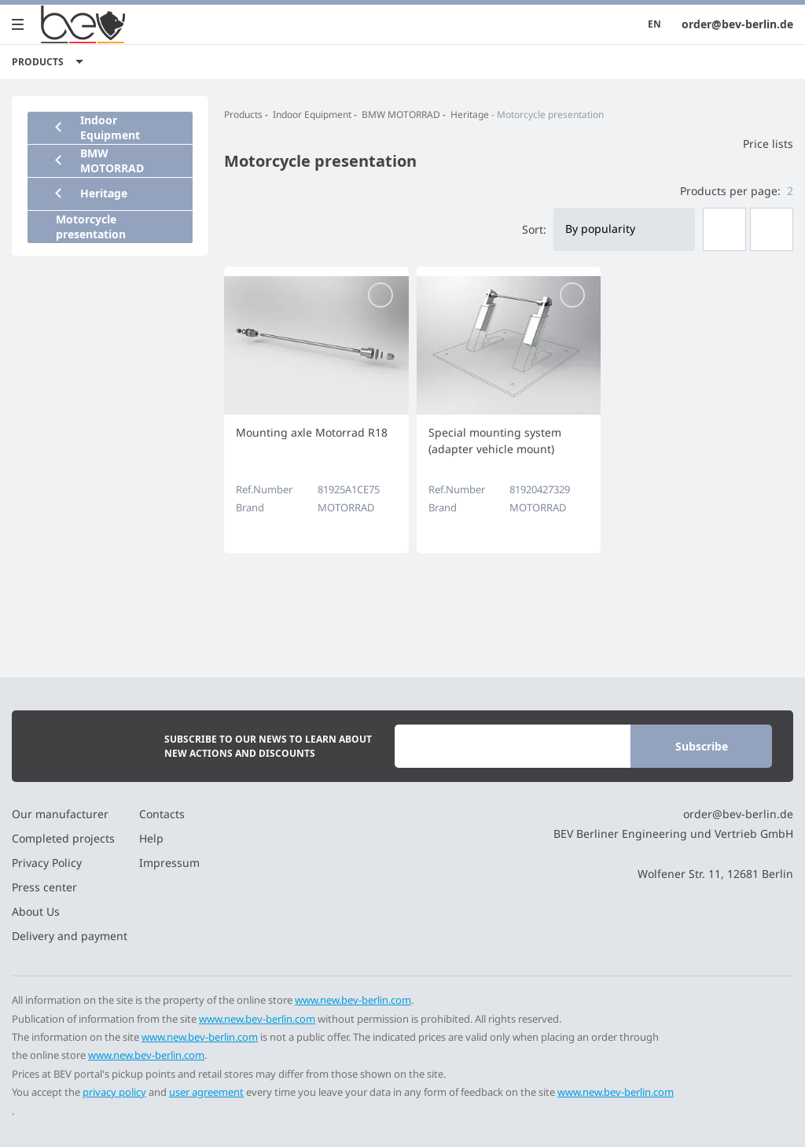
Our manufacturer (60, 813)
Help (151, 838)
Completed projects (63, 838)
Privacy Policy (47, 862)
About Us (36, 911)
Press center (44, 887)
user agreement (206, 1092)
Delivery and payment (69, 935)
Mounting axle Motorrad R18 (312, 432)
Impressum (169, 862)
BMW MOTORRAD (401, 114)
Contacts (162, 813)
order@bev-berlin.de (737, 24)
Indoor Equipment (312, 114)
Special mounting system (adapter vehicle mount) (494, 440)
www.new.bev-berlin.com (353, 1000)
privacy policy (114, 1092)
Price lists (758, 143)
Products (243, 114)
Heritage (469, 114)
